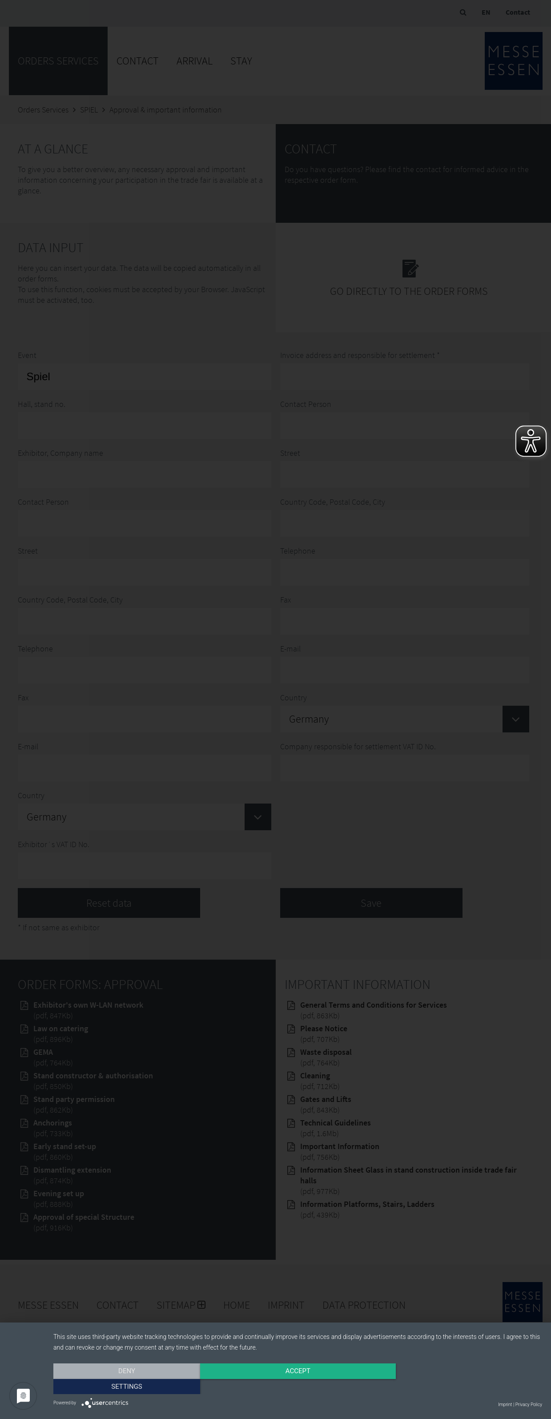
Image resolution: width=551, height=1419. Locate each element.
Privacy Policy (528, 1404)
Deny (126, 1387)
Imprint (505, 1404)
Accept (297, 1387)
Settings (468, 1387)
